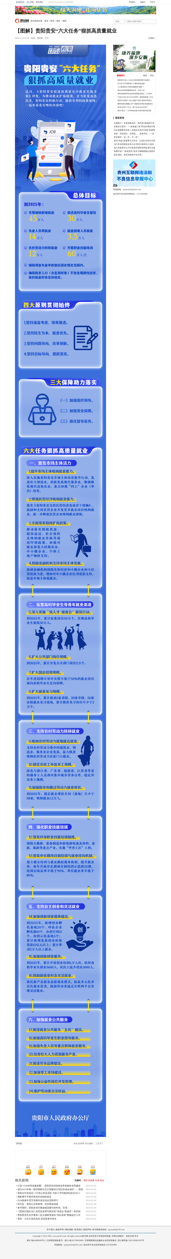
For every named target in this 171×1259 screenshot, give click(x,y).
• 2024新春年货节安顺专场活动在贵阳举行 (37, 1200)
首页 (46, 21)
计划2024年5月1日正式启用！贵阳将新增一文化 (135, 97)
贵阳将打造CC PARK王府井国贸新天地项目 (133, 80)
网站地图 (39, 2)
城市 (58, 21)
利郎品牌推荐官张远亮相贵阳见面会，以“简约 (134, 94)
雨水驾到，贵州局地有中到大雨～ (128, 155)
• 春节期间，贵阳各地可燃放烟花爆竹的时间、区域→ (43, 1208)
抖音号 (151, 2)
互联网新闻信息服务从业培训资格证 (100, 1240)
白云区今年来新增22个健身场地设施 (131, 83)
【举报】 (19, 1143)
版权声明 (60, 1230)
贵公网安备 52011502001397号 (131, 1240)
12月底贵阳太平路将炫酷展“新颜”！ (130, 87)
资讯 (52, 21)
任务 (97, 1180)
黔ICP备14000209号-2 (36, 1240)
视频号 (141, 2)
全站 (117, 21)
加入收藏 (30, 2)
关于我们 (51, 1230)
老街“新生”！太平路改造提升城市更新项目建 (134, 111)
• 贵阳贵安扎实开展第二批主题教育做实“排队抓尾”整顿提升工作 (48, 1215)
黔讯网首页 (20, 2)
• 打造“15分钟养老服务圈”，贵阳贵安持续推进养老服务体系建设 (48, 1186)
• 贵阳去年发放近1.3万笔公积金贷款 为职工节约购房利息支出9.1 (48, 1193)
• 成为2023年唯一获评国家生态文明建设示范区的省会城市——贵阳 (49, 1189)
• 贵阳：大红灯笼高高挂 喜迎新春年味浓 (36, 1219)
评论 (152, 75)
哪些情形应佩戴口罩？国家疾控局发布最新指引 (135, 104)
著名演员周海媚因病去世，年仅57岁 (131, 90)
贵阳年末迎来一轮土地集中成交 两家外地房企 (134, 100)
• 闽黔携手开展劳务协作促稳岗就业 (34, 1197)
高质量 (91, 1180)
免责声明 (87, 1230)
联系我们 (78, 1230)
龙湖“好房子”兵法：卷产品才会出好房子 (132, 107)
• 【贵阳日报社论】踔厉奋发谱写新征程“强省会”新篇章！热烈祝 (48, 1211)
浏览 (145, 75)
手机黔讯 (131, 2)
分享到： (152, 38)
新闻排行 (121, 75)
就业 (102, 1180)
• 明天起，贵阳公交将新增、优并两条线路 (37, 1204)
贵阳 (64, 21)
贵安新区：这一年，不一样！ (127, 137)
